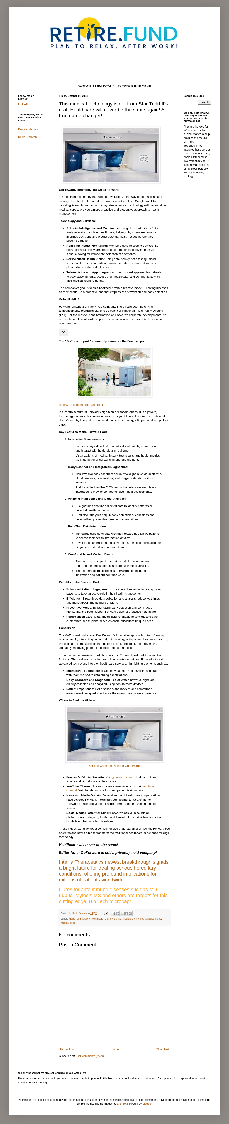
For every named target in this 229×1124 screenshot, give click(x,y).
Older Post (162, 1049)
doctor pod (75, 918)
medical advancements (148, 918)
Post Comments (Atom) (90, 1056)
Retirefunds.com (28, 129)
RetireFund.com (27, 137)
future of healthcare (92, 918)
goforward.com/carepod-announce (82, 404)
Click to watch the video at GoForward (114, 766)
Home (115, 1049)
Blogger (147, 1103)
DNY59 (121, 1103)
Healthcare (129, 918)
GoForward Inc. (113, 918)
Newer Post (67, 1049)
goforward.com (122, 777)
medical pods (68, 922)
